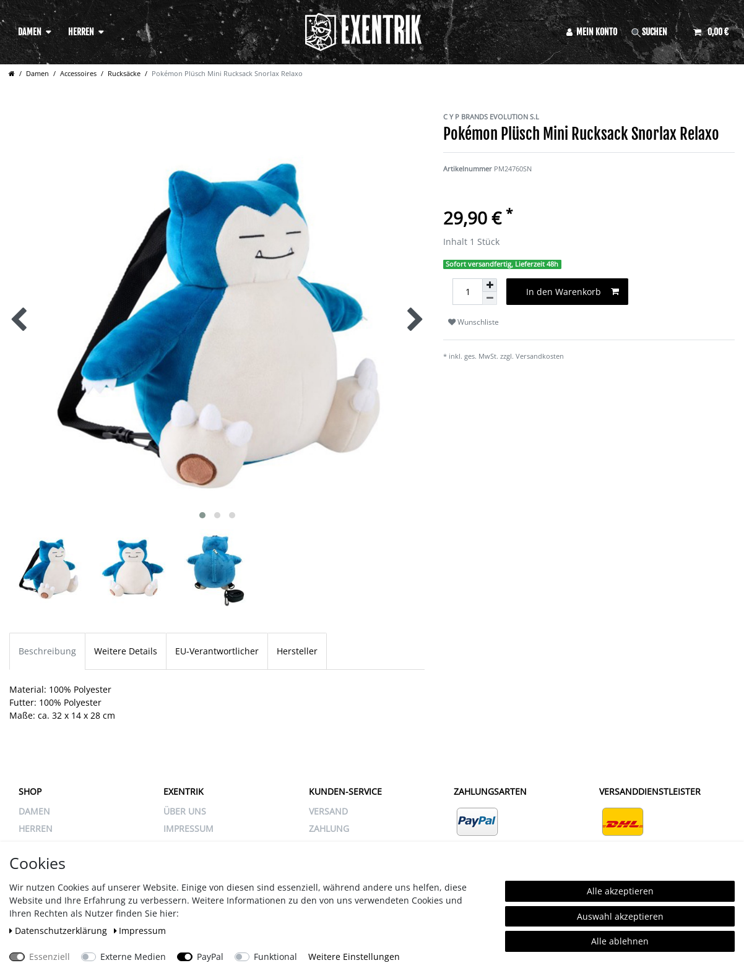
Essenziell (49, 956)
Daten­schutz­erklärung (59, 930)
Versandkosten (540, 356)
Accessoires (78, 73)
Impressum (140, 930)
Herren (81, 32)
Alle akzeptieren (620, 891)
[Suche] (655, 32)
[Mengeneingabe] (467, 291)
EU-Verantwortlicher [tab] (217, 651)
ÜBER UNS (184, 811)
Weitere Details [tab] (125, 651)
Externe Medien (133, 956)
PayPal (210, 956)
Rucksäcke (124, 73)
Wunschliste (473, 322)
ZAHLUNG (329, 828)
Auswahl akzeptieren (620, 916)
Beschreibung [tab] (47, 651)
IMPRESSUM (188, 828)
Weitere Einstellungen (354, 956)
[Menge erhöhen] (489, 285)
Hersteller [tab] (297, 651)
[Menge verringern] (489, 298)
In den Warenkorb (572, 292)
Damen (29, 32)
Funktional (275, 956)
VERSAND (328, 811)
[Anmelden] (592, 32)
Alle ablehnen (620, 941)
